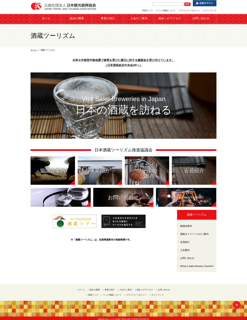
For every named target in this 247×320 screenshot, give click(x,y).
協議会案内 (186, 224)
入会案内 (185, 248)
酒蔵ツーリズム (197, 212)
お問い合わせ (200, 18)
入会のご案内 (138, 18)
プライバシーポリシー (190, 10)
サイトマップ (210, 10)
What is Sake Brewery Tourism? (197, 264)
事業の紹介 (108, 18)
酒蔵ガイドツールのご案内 (194, 232)
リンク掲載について (166, 10)
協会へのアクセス (170, 18)
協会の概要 (77, 18)
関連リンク (148, 10)
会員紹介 (185, 240)
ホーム (46, 18)
